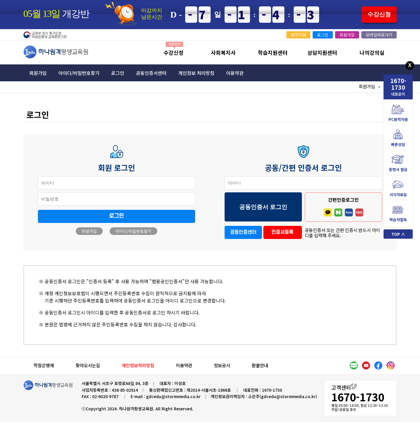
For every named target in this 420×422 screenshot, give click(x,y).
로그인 (322, 35)
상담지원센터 (322, 52)
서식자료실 (398, 188)
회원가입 (347, 35)
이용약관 (235, 72)
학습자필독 (398, 213)
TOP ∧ (398, 234)
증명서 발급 (398, 163)
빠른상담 (398, 138)
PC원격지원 (398, 113)
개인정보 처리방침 (196, 72)
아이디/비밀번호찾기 (78, 72)
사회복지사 (223, 52)
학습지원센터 (273, 52)
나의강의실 (372, 52)
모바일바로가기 (379, 35)
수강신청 (379, 14)
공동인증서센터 (151, 72)
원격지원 (298, 35)
